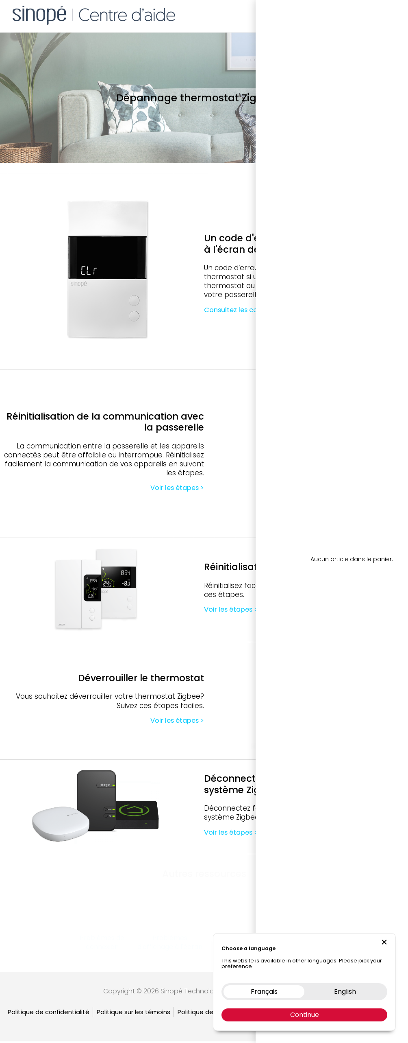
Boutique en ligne (296, 14)
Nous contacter (352, 14)
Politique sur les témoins (133, 1013)
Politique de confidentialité (48, 1013)
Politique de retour (206, 1013)
